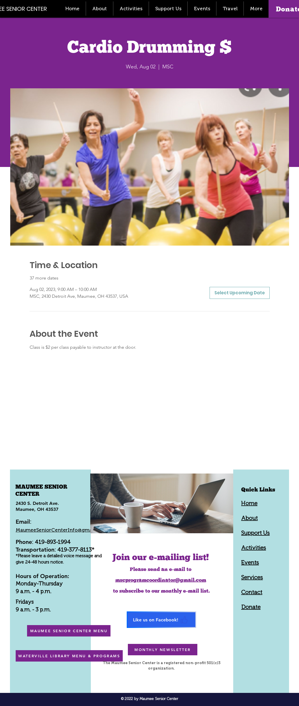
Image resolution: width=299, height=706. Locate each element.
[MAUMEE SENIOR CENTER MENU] (68, 630)
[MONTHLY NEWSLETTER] (162, 649)
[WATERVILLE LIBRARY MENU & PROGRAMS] (69, 656)
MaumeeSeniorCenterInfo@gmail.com (61, 530)
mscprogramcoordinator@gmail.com (160, 580)
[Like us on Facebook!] (161, 619)
